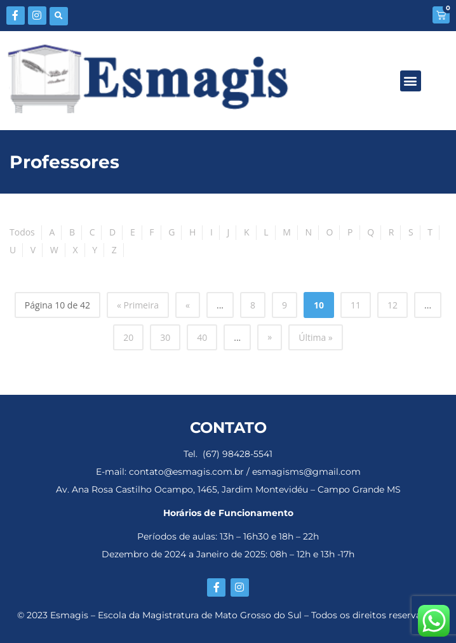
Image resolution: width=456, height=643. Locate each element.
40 (202, 337)
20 (128, 337)
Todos (22, 232)
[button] (59, 16)
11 (356, 305)
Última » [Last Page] (315, 337)
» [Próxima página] (269, 337)
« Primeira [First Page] (138, 305)
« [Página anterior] (187, 305)
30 (165, 337)
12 (392, 305)
